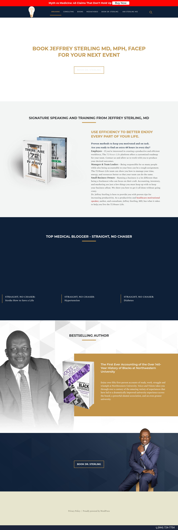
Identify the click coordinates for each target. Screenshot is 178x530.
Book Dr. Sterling (110, 12)
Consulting (68, 12)
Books (80, 12)
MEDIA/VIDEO (92, 12)
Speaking (55, 12)
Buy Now (121, 3)
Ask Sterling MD (130, 12)
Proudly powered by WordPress (96, 511)
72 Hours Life (113, 154)
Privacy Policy (74, 511)
